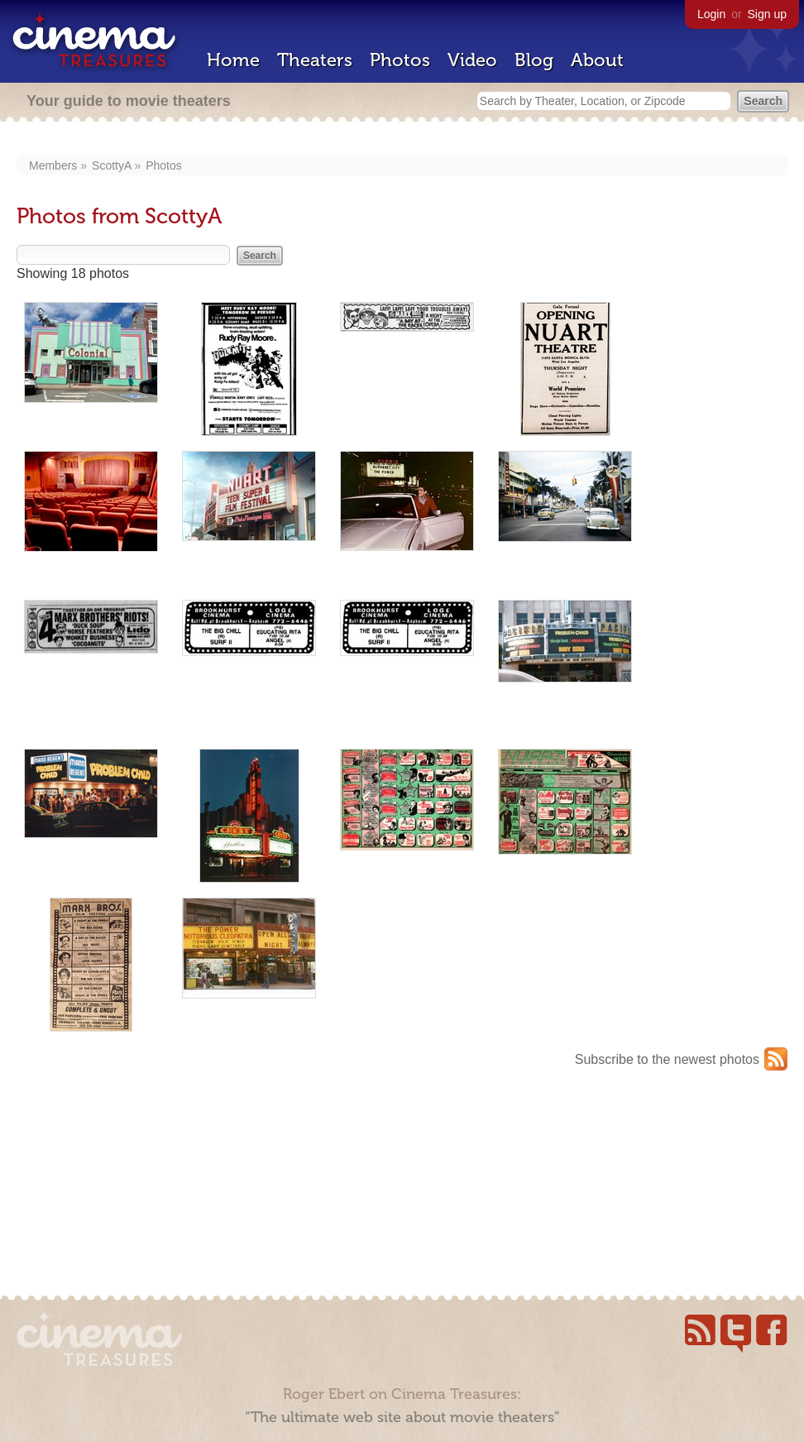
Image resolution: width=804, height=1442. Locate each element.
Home (233, 60)
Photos (400, 60)
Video (472, 60)
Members (53, 165)
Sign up (767, 14)
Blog (533, 60)
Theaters (314, 60)
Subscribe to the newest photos (667, 1059)
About (597, 60)
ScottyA (111, 165)
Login (711, 14)
